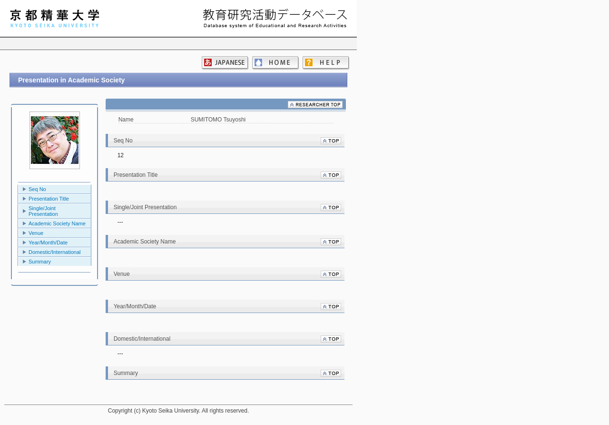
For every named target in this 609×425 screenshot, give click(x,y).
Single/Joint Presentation (43, 211)
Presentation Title (49, 199)
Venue (36, 233)
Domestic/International (54, 252)
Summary (40, 261)
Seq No (37, 189)
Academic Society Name (57, 223)
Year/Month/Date (48, 242)
